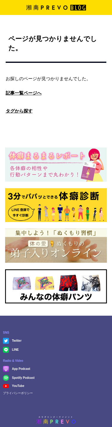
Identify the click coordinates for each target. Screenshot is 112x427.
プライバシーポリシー (18, 393)
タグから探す (19, 110)
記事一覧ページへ (24, 92)
